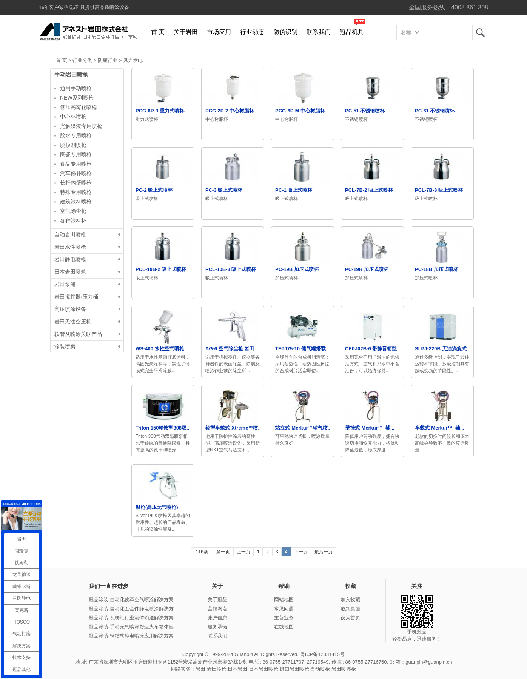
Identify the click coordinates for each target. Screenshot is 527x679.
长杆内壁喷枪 (76, 183)
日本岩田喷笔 (70, 272)
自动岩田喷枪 (70, 234)
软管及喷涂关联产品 (78, 334)
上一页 (243, 551)
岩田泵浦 (65, 284)
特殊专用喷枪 (76, 192)
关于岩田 (186, 32)
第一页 (223, 551)
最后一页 (323, 551)
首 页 (158, 32)
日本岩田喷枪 (263, 669)
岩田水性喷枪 (70, 247)
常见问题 (284, 608)
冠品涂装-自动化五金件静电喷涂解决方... (133, 608)
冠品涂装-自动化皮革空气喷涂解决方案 (131, 599)
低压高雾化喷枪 (78, 107)
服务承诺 (217, 627)
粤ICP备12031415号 (322, 654)
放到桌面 (350, 608)
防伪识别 (285, 32)
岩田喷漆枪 (343, 669)
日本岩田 (237, 669)
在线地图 (284, 627)
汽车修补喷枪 (76, 173)
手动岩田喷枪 (71, 75)
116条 (202, 551)
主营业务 (284, 617)
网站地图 (284, 599)
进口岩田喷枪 (294, 669)
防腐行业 (107, 60)
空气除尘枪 (73, 211)
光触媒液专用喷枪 (81, 126)
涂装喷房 (65, 347)
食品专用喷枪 (76, 164)
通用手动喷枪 (76, 88)
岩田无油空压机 (72, 322)
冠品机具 (352, 32)
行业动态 (252, 32)
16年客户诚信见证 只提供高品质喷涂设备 (84, 7)
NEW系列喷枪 (77, 98)
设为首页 (350, 617)
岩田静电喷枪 (70, 259)
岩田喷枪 (217, 669)
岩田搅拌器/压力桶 (76, 297)
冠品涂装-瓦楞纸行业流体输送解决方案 (131, 617)
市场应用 (219, 32)
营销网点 (217, 608)
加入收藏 (350, 599)
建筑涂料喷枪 (76, 202)
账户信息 (217, 617)
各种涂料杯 (73, 220)
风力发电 (133, 60)
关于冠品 (217, 599)
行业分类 (82, 60)
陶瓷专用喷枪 (76, 154)
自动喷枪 (320, 669)
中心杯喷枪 (73, 117)
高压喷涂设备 (70, 309)
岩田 (480, 32)
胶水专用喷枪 (76, 135)
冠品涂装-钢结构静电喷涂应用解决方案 (131, 636)
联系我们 (319, 32)
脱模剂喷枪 (73, 145)
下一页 (301, 551)
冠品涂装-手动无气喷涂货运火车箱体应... (133, 627)
